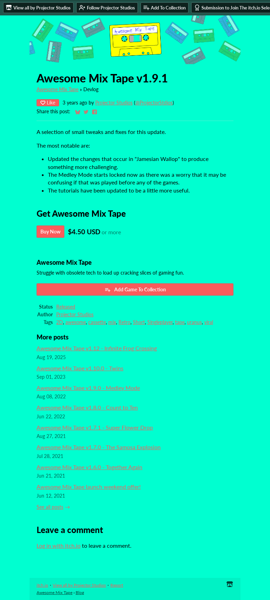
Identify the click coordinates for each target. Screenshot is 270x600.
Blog (80, 592)
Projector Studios (114, 103)
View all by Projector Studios (79, 585)
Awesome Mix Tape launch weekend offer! (89, 486)
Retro (124, 322)
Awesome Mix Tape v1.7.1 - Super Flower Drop (95, 427)
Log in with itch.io (59, 545)
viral (208, 322)
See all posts (50, 507)
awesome (75, 322)
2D (59, 322)
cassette (97, 322)
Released (65, 307)
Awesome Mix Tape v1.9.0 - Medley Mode (88, 387)
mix (112, 322)
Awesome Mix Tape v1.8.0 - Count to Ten (87, 407)
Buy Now (50, 232)
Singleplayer (160, 322)
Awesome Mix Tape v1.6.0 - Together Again (89, 467)
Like (47, 103)
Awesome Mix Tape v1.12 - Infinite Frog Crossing (97, 348)
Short (139, 322)
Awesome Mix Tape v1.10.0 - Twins (80, 368)
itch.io (42, 585)
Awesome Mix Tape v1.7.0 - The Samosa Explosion (99, 447)
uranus (194, 322)
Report (116, 585)
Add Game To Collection (135, 289)
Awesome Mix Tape (57, 89)
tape (180, 322)
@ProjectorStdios (154, 103)
